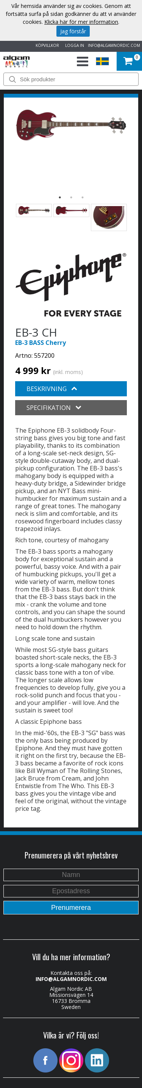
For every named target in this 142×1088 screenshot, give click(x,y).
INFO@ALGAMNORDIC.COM (114, 45)
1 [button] (60, 197)
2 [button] (71, 197)
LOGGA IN (73, 45)
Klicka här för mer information (81, 21)
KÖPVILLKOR (46, 45)
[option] (71, 125)
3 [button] (82, 197)
